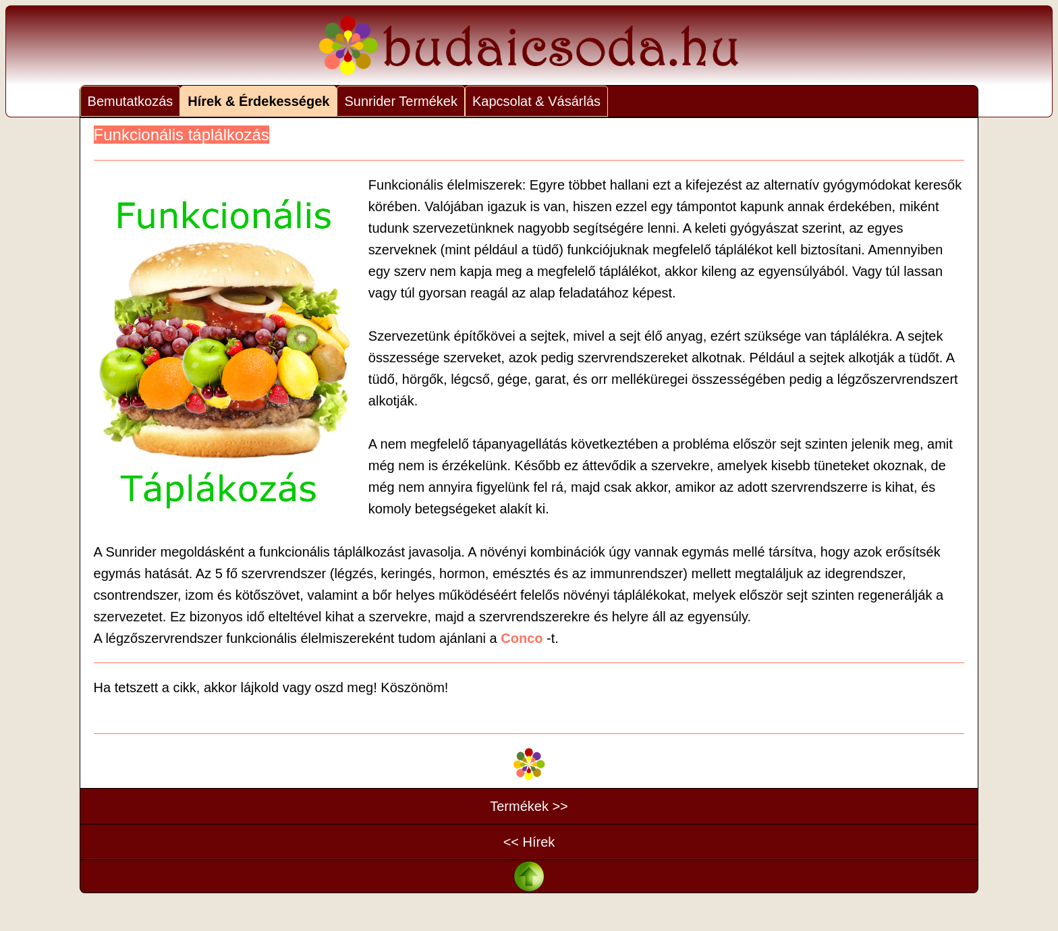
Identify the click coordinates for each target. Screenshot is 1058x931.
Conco (521, 638)
